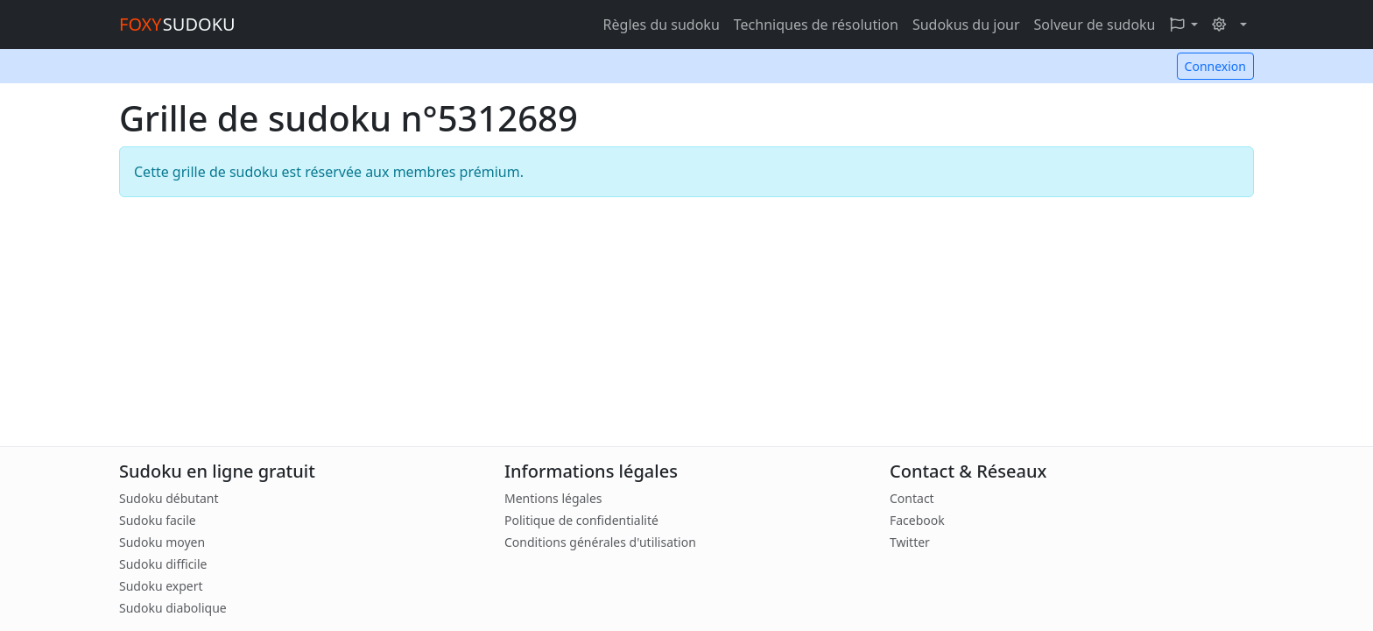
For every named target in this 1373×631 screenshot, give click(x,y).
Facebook (917, 520)
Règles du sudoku (661, 24)
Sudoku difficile (163, 564)
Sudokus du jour (966, 24)
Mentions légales (553, 498)
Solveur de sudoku (1095, 24)
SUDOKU (177, 24)
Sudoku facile (157, 520)
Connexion (1215, 66)
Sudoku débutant (169, 498)
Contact (912, 498)
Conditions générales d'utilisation (600, 542)
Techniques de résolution (816, 24)
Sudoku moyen (162, 542)
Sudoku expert (161, 586)
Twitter (910, 542)
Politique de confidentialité (581, 520)
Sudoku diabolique (173, 607)
